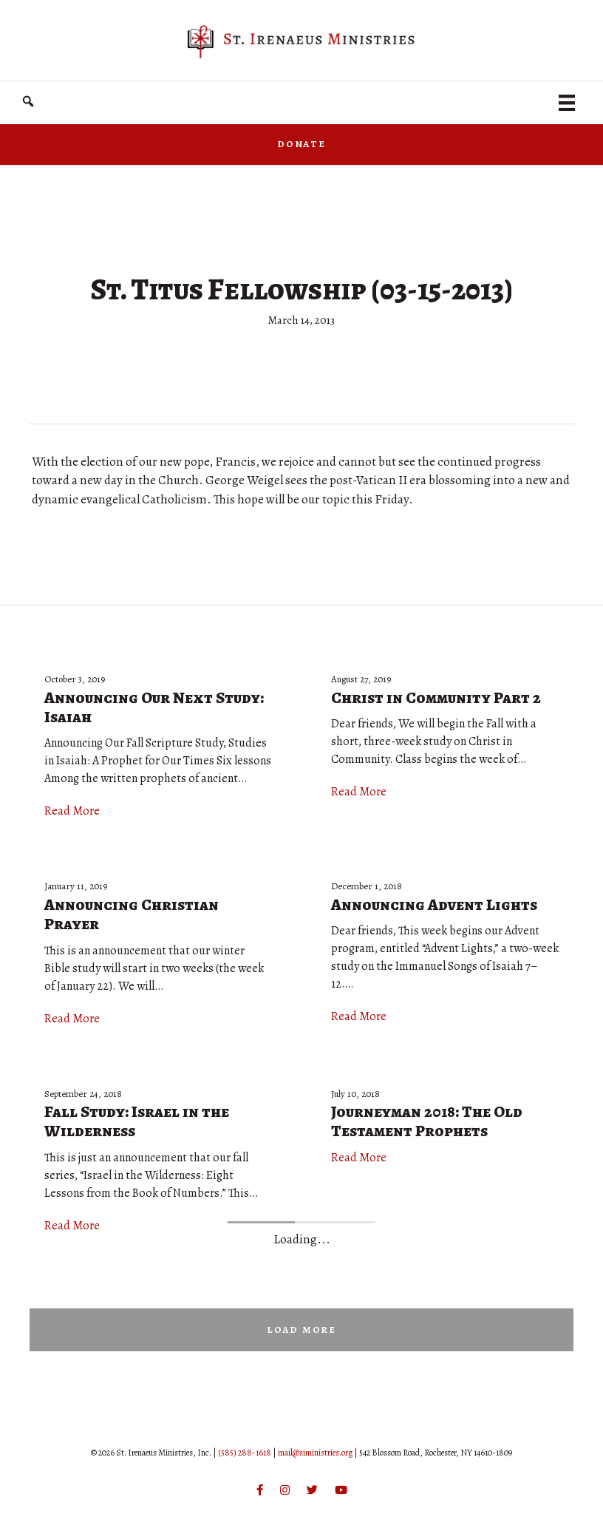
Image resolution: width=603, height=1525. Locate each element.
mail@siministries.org (315, 1452)
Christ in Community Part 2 (436, 698)
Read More (72, 811)
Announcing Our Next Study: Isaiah (154, 707)
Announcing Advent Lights (434, 905)
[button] (28, 101)
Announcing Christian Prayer (131, 914)
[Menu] (566, 102)
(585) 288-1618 (244, 1452)
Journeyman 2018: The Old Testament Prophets (426, 1121)
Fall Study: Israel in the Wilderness (136, 1121)
